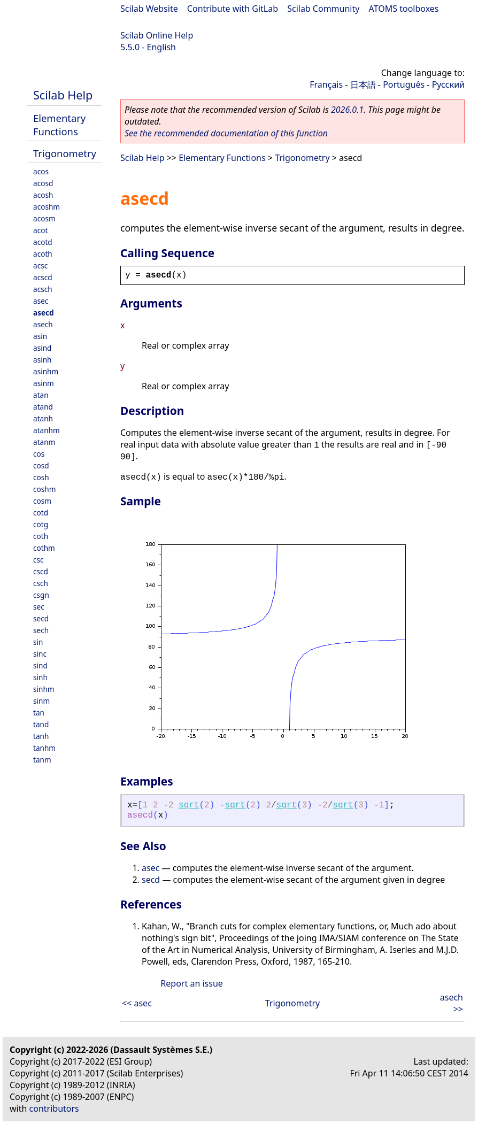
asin (40, 336)
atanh (43, 418)
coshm (44, 489)
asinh (42, 360)
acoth (42, 254)
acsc (40, 265)
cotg (40, 524)
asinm (43, 383)
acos (41, 171)
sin (38, 642)
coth (40, 536)
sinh (40, 677)
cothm (44, 548)
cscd (40, 571)
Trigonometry (64, 153)
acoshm (46, 207)
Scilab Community (323, 8)
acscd (42, 277)
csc (38, 560)
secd (41, 618)
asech (43, 324)
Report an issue (191, 983)
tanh (41, 736)
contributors (54, 1108)
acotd (42, 242)
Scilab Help (62, 95)
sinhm (44, 689)
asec (40, 301)
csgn (41, 595)
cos (38, 454)
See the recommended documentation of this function (226, 133)
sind (40, 665)
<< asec (137, 1003)
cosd (41, 465)
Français (326, 84)
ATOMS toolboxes (404, 8)
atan (41, 395)
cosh (41, 477)
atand (43, 407)
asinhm (45, 371)
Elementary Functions (59, 124)
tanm (42, 760)
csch (40, 583)
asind (42, 348)
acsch (42, 289)
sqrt (189, 805)
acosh (43, 195)
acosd (43, 183)
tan (38, 712)
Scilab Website (149, 8)
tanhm (44, 748)
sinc (40, 654)
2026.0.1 (347, 110)
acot (40, 230)
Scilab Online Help (156, 35)
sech (41, 630)
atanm (44, 442)
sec (38, 607)
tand (41, 724)
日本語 (363, 84)
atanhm (46, 430)
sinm (41, 701)
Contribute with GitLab (232, 8)
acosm (44, 218)
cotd (40, 512)
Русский (448, 84)
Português (404, 84)
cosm (42, 501)
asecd (43, 312)
